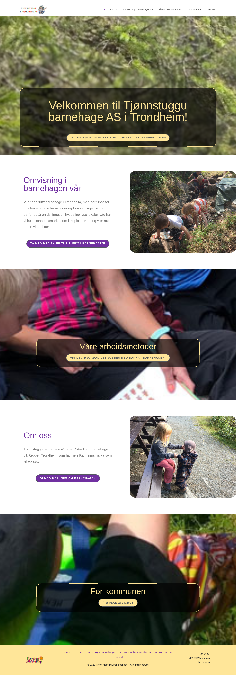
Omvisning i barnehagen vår (103, 652)
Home (66, 652)
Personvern (204, 662)
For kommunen (164, 652)
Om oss (77, 652)
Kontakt (118, 657)
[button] (118, 136)
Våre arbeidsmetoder (137, 652)
